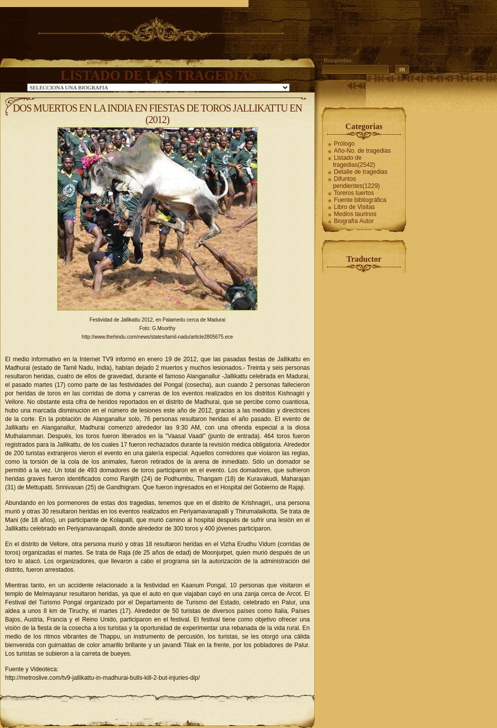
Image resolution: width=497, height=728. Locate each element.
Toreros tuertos (354, 192)
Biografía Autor (354, 221)
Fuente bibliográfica (360, 199)
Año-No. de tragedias (362, 150)
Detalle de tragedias (361, 171)
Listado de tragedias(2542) (354, 161)
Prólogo (344, 143)
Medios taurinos (355, 214)
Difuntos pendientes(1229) (356, 182)
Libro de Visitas (354, 207)
